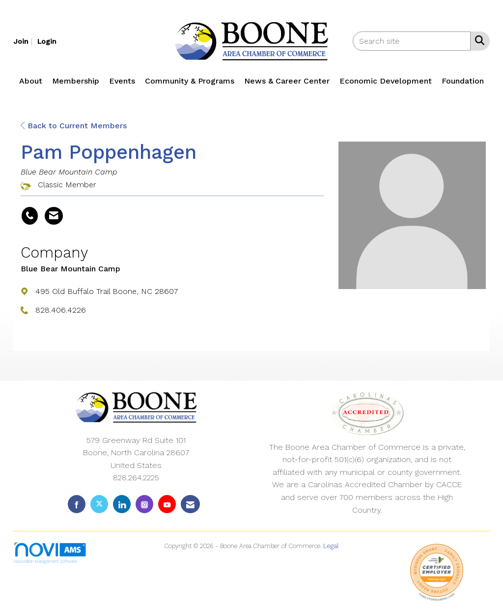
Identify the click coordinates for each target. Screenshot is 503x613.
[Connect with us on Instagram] (144, 504)
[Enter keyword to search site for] (412, 41)
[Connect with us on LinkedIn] (122, 504)
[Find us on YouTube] (167, 504)
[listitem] (24, 41)
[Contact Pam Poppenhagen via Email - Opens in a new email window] (54, 216)
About (30, 81)
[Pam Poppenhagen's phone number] (30, 216)
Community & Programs (189, 81)
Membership (75, 81)
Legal (331, 546)
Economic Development (385, 81)
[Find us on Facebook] (76, 504)
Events (122, 81)
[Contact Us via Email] (190, 504)
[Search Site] (478, 40)
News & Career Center (287, 81)
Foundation (463, 81)
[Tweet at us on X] (99, 504)
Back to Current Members (74, 125)
